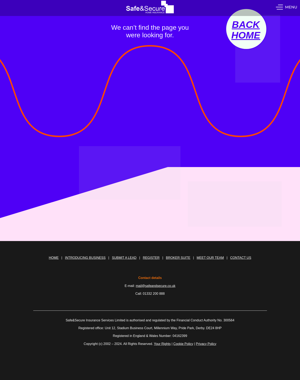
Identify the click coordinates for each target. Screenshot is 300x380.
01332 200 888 (154, 293)
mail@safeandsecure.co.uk (155, 286)
